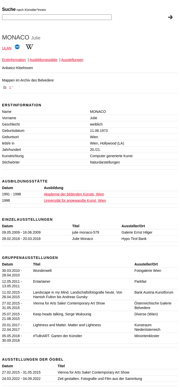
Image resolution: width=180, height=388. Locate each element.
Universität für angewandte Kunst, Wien (75, 200)
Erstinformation (14, 60)
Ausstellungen (72, 60)
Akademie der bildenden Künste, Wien (74, 194)
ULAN (6, 48)
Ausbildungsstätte (44, 60)
